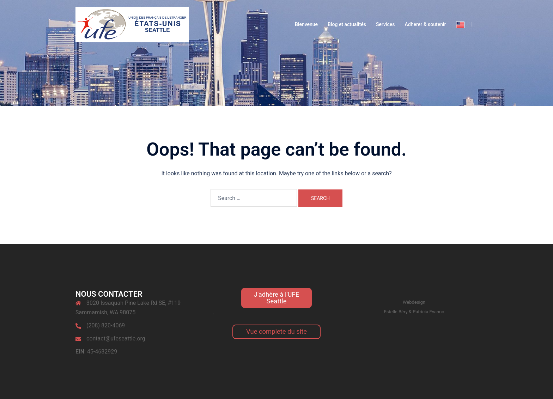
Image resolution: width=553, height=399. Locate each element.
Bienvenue (306, 24)
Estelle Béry (395, 311)
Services (385, 24)
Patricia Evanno (428, 311)
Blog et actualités (347, 24)
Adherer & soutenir (425, 24)
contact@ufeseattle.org (115, 338)
